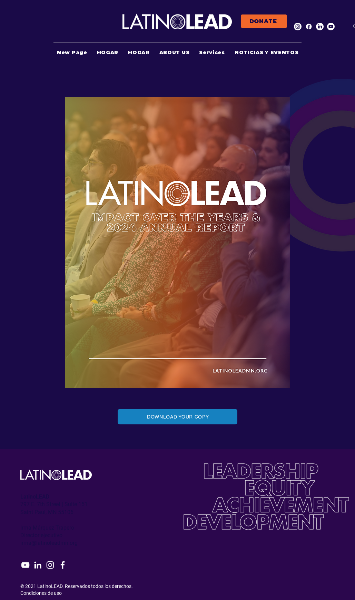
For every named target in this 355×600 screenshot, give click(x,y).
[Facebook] (309, 26)
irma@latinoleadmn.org (49, 543)
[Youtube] (331, 26)
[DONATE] (264, 21)
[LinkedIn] (320, 26)
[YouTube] (25, 565)
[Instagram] (298, 26)
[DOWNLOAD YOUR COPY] (177, 416)
